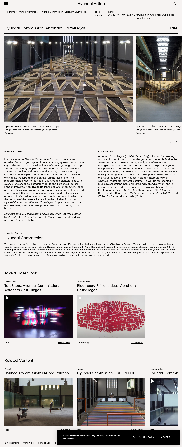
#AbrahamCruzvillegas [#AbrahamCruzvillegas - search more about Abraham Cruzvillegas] (162, 15)
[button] (6, 3)
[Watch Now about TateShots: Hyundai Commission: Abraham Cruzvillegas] (65, 342)
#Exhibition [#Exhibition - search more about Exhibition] (143, 15)
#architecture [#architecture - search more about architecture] (144, 18)
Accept (167, 437)
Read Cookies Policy (143, 437)
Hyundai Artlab (91, 3)
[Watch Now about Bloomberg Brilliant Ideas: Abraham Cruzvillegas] (138, 342)
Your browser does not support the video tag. (38, 316)
